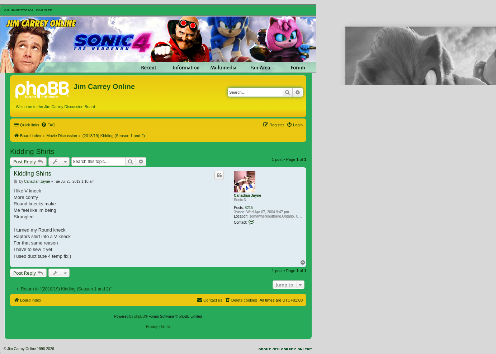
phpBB (139, 316)
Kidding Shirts (32, 151)
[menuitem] (48, 125)
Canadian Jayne (247, 195)
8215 (249, 208)
